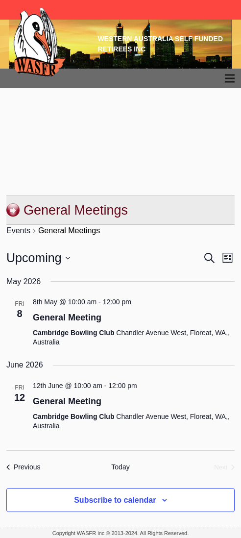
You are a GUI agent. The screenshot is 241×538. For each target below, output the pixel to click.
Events (18, 230)
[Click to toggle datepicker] (38, 258)
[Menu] (230, 78)
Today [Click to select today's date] (120, 467)
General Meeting (67, 317)
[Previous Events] (23, 467)
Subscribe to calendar (115, 500)
